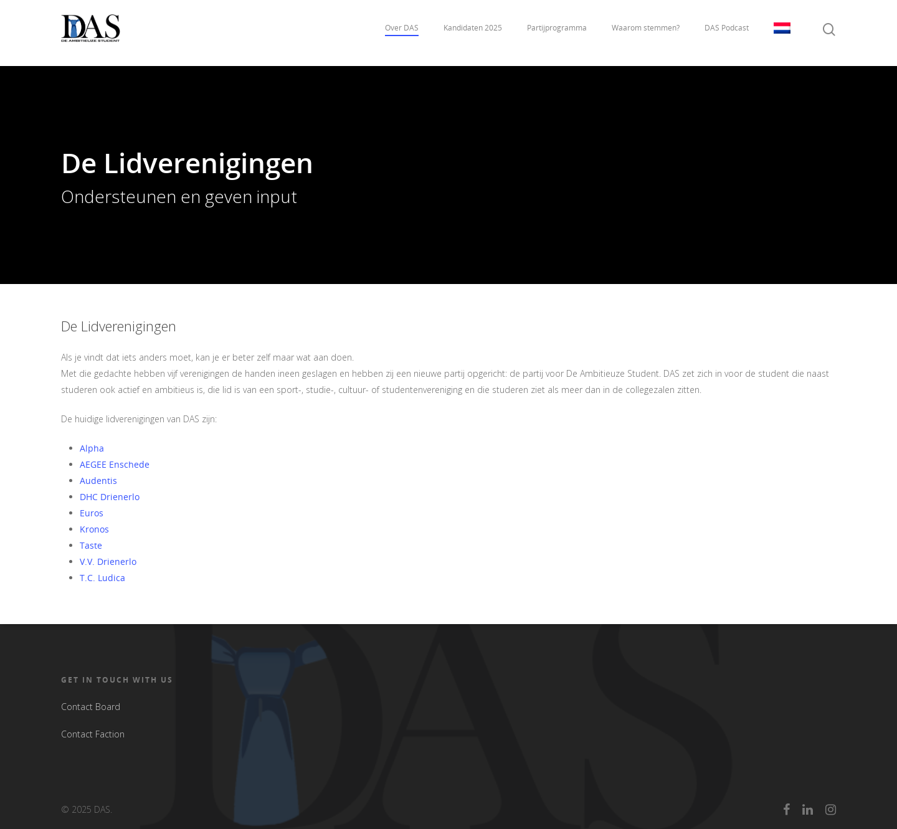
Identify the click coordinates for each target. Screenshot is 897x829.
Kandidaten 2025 (473, 32)
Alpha (92, 448)
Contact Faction (93, 734)
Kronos (94, 529)
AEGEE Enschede (115, 464)
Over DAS (402, 32)
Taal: (782, 33)
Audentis (98, 480)
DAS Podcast (727, 32)
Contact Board (90, 707)
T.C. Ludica (102, 578)
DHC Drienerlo (110, 497)
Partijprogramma (557, 32)
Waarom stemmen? (646, 32)
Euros (91, 513)
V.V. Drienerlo (108, 561)
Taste (91, 545)
